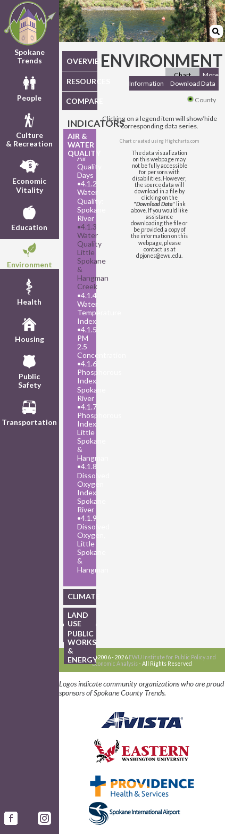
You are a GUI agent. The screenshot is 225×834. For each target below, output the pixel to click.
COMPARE (81, 100)
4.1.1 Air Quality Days (83, 162)
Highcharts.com (182, 141)
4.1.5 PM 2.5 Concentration (83, 342)
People (29, 87)
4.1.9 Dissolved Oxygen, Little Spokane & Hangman (83, 544)
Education (29, 217)
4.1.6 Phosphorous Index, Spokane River (83, 380)
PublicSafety (29, 370)
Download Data (192, 83)
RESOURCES (81, 81)
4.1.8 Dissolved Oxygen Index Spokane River (83, 487)
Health (29, 291)
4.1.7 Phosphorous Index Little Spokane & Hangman (83, 433)
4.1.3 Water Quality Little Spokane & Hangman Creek (83, 257)
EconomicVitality (29, 175)
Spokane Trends (29, 33)
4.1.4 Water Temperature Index (83, 308)
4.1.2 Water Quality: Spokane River (83, 200)
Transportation (29, 412)
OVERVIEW (81, 61)
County (201, 100)
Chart (182, 75)
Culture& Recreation (29, 129)
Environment (29, 254)
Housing (29, 329)
